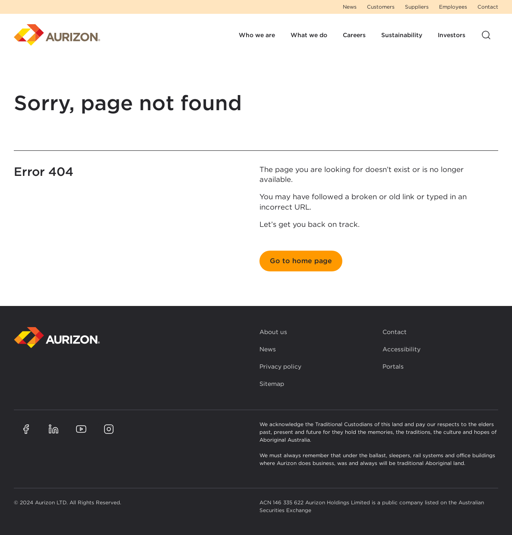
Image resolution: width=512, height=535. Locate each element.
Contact (487, 6)
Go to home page (301, 261)
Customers (381, 6)
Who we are (257, 35)
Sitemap (271, 383)
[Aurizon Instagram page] (109, 429)
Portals (393, 366)
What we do (309, 35)
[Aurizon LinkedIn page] (53, 429)
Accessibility (401, 349)
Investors (451, 35)
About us (273, 331)
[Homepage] (57, 35)
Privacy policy (280, 366)
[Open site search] (486, 35)
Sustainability (401, 35)
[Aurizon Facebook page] (26, 429)
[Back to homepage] (57, 338)
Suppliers (417, 6)
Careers (354, 35)
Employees (453, 6)
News (350, 6)
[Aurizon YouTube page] (81, 429)
